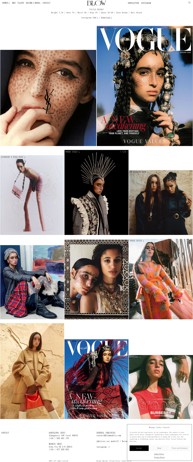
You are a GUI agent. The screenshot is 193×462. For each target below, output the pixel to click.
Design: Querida (102, 461)
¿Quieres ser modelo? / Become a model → (118, 441)
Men (14, 3)
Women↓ (6, 3)
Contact (46, 3)
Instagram (146, 3)
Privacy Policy (159, 457)
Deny (159, 448)
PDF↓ (96, 18)
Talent (20, 3)
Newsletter (133, 3)
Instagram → (103, 447)
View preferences (180, 448)
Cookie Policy (159, 454)
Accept (139, 448)
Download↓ (106, 18)
